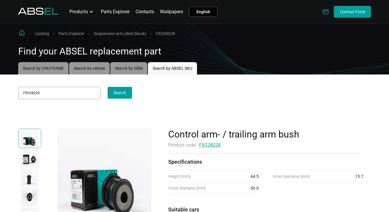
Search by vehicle (89, 68)
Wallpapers (171, 11)
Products (82, 11)
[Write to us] (325, 11)
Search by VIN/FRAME (43, 68)
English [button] (203, 11)
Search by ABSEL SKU (172, 68)
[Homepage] (38, 13)
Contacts (145, 11)
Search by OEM (129, 68)
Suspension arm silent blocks (120, 33)
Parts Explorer (115, 11)
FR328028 (210, 145)
